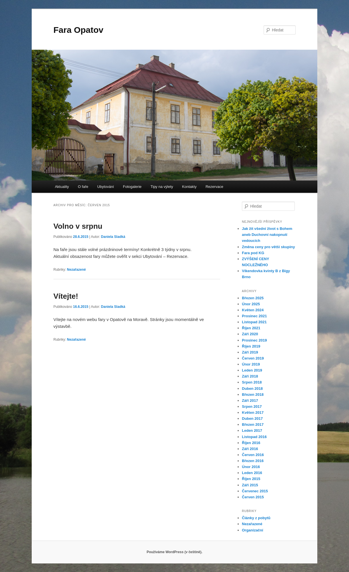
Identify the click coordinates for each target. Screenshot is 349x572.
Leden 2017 (252, 430)
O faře (83, 186)
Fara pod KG (253, 253)
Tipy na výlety (162, 186)
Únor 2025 (251, 304)
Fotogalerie (132, 186)
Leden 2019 (252, 370)
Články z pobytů (256, 518)
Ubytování (105, 186)
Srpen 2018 (252, 382)
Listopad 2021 (254, 322)
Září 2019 (250, 352)
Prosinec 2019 (254, 340)
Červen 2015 (253, 497)
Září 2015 (250, 485)
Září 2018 (250, 376)
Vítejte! (65, 296)
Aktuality (62, 186)
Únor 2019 (251, 364)
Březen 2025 (253, 298)
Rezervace (214, 186)
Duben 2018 (252, 388)
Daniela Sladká (113, 237)
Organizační (252, 530)
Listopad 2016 (254, 437)
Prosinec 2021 (254, 316)
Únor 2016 (251, 467)
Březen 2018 (253, 394)
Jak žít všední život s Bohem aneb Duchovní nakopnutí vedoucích (267, 234)
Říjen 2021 (251, 328)
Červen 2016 (253, 455)
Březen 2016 (253, 461)
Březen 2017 (253, 424)
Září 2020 (250, 334)
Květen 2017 (253, 412)
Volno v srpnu (77, 226)
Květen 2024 (253, 310)
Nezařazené (76, 270)
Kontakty (189, 186)
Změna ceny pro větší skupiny (268, 247)
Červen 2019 (253, 358)
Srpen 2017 (252, 406)
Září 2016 (250, 449)
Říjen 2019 (251, 346)
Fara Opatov (78, 30)
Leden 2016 (252, 473)
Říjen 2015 (251, 479)
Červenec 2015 (255, 491)
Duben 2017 (252, 418)
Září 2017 (250, 400)
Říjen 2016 (251, 443)
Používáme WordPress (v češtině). (174, 552)
